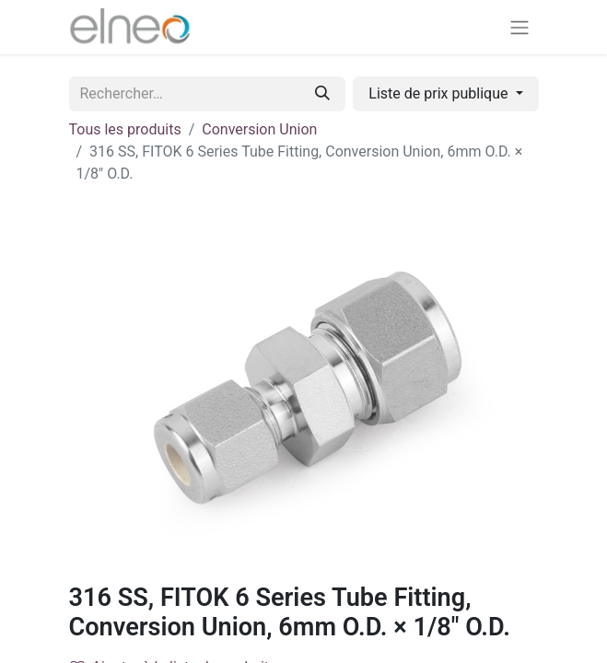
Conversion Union (259, 129)
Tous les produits (125, 129)
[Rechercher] (322, 93)
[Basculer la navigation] (519, 27)
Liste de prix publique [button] (439, 93)
